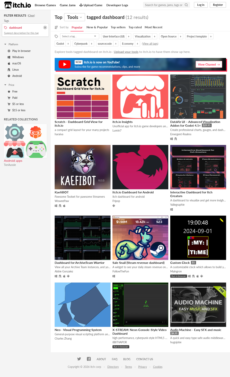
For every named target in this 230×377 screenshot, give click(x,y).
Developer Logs (117, 5)
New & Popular (97, 27)
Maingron (176, 271)
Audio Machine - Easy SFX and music (195, 330)
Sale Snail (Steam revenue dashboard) (138, 262)
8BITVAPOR (119, 342)
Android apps (13, 160)
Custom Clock (180, 262)
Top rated (135, 27)
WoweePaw (62, 201)
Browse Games (45, 5)
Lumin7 (116, 130)
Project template (197, 36)
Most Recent (153, 27)
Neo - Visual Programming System (78, 330)
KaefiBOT (62, 192)
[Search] (186, 5)
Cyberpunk (80, 43)
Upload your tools (126, 51)
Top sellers (118, 27)
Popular (77, 27)
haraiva (59, 134)
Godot (60, 43)
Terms (128, 366)
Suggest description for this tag (21, 33)
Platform (11, 44)
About (101, 359)
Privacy (142, 366)
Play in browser (19, 50)
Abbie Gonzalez (64, 271)
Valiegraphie (177, 204)
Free (12, 91)
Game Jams (68, 5)
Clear (31, 15)
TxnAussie (10, 164)
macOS (14, 63)
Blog (126, 359)
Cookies (157, 366)
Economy (127, 43)
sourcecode (105, 43)
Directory (113, 366)
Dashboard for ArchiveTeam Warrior (79, 262)
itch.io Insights (122, 122)
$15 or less (16, 110)
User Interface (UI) (114, 36)
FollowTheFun (120, 271)
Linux (13, 69)
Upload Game (91, 5)
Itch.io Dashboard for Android (133, 192)
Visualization (143, 36)
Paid (12, 97)
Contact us (144, 359)
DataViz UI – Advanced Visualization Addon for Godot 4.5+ (195, 123)
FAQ (114, 359)
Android (15, 75)
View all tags (150, 43)
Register (218, 4)
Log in (200, 4)
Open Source (169, 36)
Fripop (116, 201)
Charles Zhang (63, 338)
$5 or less (16, 104)
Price (9, 84)
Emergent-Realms (180, 134)
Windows (16, 57)
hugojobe (175, 342)
